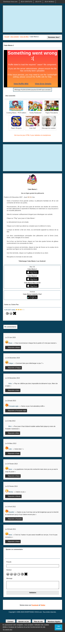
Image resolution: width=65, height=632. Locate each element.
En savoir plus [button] (7, 629)
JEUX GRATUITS (26, 1)
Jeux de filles (24, 36)
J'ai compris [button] (58, 627)
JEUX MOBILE (49, 1)
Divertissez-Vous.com (10, 1)
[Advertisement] (32, 19)
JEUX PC (38, 1)
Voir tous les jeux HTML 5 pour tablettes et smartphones (32, 135)
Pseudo (8, 562)
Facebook (35, 605)
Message (9, 578)
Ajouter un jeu (23, 621)
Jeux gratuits (14, 36)
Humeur (9, 570)
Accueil (6, 36)
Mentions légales (54, 621)
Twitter (43, 605)
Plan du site (38, 621)
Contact (10, 621)
